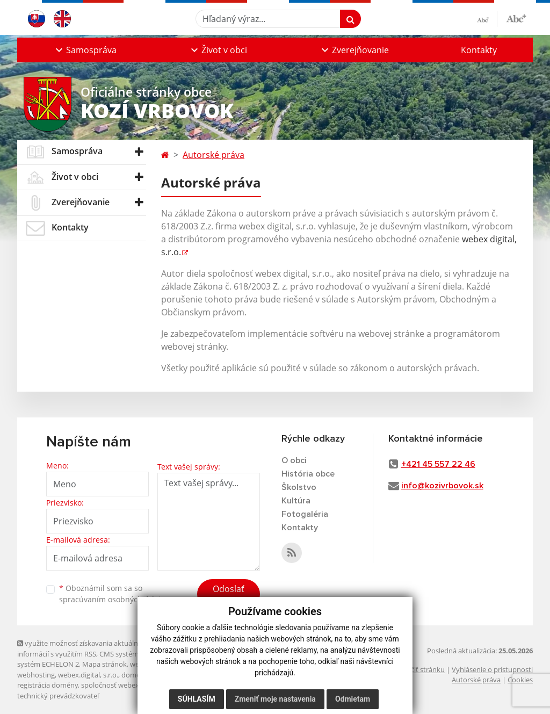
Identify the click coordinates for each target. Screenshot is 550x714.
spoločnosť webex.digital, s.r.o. (129, 685)
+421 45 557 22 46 (438, 464)
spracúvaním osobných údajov (114, 599)
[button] (85, 50)
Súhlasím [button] (196, 699)
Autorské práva (213, 155)
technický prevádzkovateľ (58, 696)
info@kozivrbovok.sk (442, 485)
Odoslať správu (228, 595)
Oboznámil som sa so (114, 593)
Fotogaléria (304, 514)
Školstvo (298, 487)
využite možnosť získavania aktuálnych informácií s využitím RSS (83, 648)
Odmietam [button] (352, 699)
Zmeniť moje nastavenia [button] (275, 699)
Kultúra (295, 500)
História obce (308, 474)
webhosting (36, 675)
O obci (294, 460)
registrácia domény (47, 685)
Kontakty (479, 50)
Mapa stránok (104, 664)
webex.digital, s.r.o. (88, 675)
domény (134, 675)
